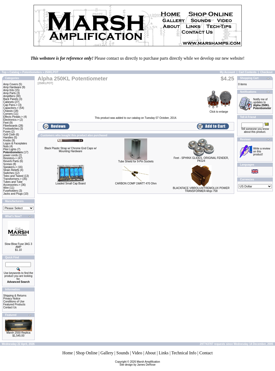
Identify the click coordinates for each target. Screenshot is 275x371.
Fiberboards (10, 125)
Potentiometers (32, 72)
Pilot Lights (9, 149)
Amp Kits (8, 90)
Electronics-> (11, 119)
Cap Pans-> (10, 105)
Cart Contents (247, 72)
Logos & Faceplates (15, 143)
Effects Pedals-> (13, 116)
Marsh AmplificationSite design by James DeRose (140, 363)
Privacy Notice (11, 298)
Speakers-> (10, 167)
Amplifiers (9, 96)
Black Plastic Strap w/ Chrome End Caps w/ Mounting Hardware (71, 150)
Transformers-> (12, 178)
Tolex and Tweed (13, 175)
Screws (7, 164)
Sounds (122, 353)
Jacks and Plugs (13, 193)
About (150, 353)
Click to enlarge (218, 110)
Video (137, 353)
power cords (10, 155)
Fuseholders (10, 190)
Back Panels (10, 99)
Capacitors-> (11, 107)
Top (4, 72)
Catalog (14, 72)
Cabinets (8, 102)
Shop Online (86, 353)
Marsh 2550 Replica (18, 332)
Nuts (6, 146)
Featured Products (14, 304)
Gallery (106, 353)
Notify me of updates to (262, 104)
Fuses (6, 131)
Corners (8, 113)
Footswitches (11, 128)
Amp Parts (9, 93)
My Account (227, 72)
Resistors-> (10, 158)
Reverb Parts (11, 161)
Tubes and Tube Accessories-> (13, 183)
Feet (6, 122)
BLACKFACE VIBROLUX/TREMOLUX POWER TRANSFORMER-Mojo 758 (201, 189)
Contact (206, 353)
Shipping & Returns (14, 295)
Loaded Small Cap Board (71, 183)
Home (67, 353)
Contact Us (9, 307)
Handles (8, 137)
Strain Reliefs (11, 170)
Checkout (266, 72)
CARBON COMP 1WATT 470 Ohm (136, 183)
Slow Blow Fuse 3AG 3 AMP (18, 245)
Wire (6, 187)
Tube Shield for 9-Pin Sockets (136, 161)
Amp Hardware (12, 87)
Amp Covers (10, 84)
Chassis (8, 110)
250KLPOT (52, 72)
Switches (8, 173)
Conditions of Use (13, 301)
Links (163, 353)
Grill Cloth (9, 134)
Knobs (7, 140)
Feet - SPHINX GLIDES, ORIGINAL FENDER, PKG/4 (201, 159)
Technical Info (183, 353)
